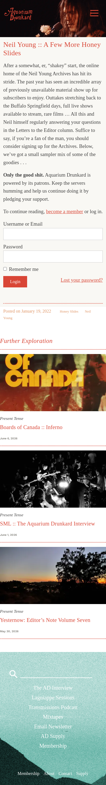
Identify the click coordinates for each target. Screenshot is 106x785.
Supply (82, 773)
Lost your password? (82, 280)
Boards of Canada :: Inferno (31, 427)
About (49, 773)
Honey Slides (69, 311)
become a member (64, 211)
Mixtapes (53, 717)
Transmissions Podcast (53, 707)
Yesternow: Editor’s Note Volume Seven (45, 620)
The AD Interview (53, 688)
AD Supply (53, 736)
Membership (53, 746)
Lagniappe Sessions (52, 697)
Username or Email (23, 224)
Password (13, 246)
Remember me (23, 269)
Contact (65, 773)
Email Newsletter (53, 726)
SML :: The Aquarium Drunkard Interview (47, 524)
